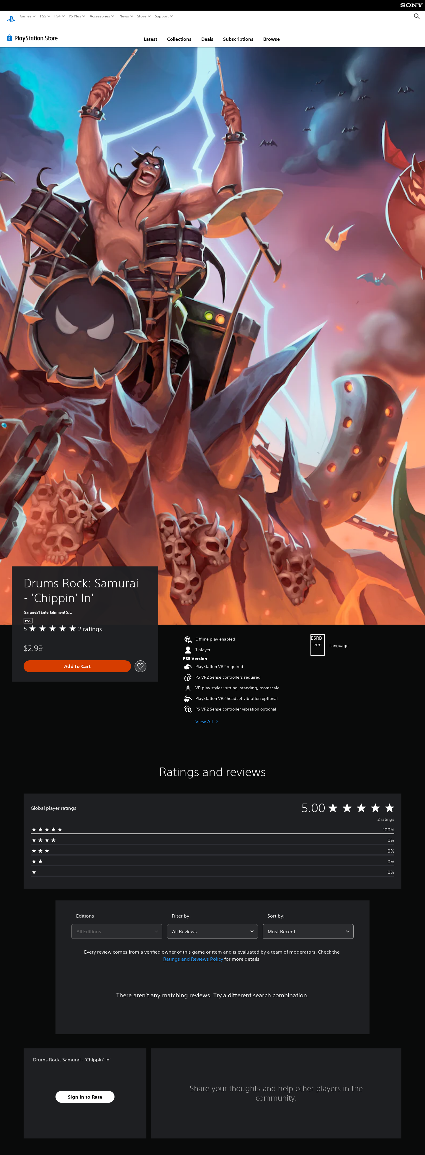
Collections (179, 33)
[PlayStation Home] (11, 16)
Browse (271, 33)
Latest (150, 33)
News (124, 16)
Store (142, 16)
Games (26, 16)
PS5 (43, 16)
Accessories (100, 16)
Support (162, 16)
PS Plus (75, 16)
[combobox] (116, 925)
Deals (207, 33)
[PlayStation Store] (34, 32)
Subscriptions (238, 33)
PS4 (57, 16)
